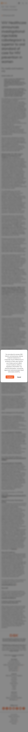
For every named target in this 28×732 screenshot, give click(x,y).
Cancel (19, 377)
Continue (10, 377)
